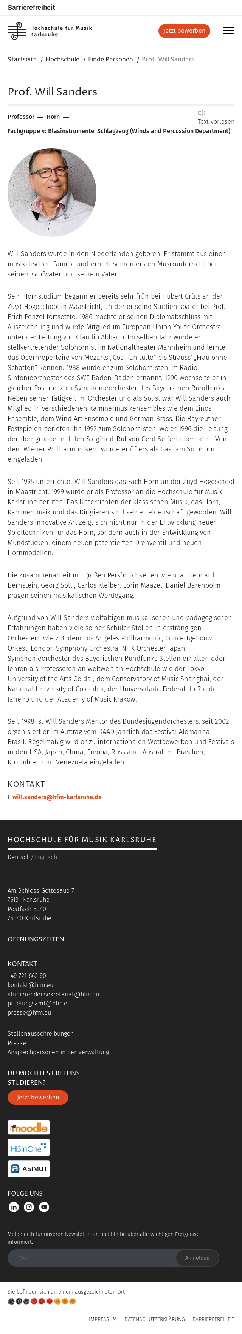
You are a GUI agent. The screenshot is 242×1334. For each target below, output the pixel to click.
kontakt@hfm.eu (30, 985)
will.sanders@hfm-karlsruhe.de (57, 797)
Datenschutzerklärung (154, 1319)
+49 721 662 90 (27, 975)
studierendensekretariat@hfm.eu (53, 994)
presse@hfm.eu (29, 1012)
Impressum (103, 1319)
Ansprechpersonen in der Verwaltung (58, 1052)
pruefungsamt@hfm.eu (39, 1003)
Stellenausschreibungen (41, 1033)
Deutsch (19, 857)
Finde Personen (110, 59)
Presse (17, 1043)
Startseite (22, 59)
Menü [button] (229, 33)
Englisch (46, 857)
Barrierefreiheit (31, 7)
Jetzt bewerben (184, 30)
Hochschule (62, 59)
